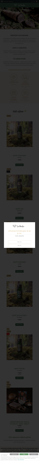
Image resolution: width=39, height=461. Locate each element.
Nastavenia (33, 454)
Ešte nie (19, 245)
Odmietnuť (14, 454)
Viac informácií (21, 459)
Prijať (24, 454)
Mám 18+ (20, 241)
